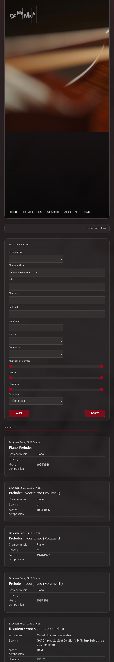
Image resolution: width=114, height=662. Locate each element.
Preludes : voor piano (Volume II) (35, 538)
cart (88, 212)
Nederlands (93, 228)
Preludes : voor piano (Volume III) (36, 583)
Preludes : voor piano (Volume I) (34, 493)
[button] (95, 413)
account (71, 212)
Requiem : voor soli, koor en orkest (36, 629)
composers (32, 212)
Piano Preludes (20, 447)
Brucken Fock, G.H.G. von (25, 442)
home (13, 212)
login (104, 228)
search (53, 212)
